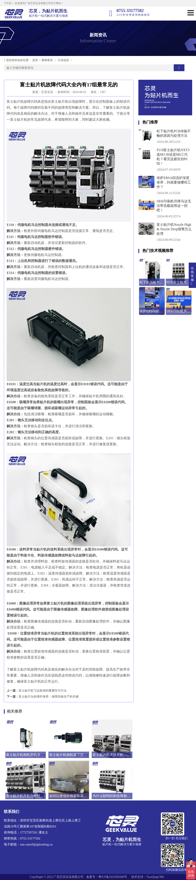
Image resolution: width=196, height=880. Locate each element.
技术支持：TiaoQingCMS (147, 876)
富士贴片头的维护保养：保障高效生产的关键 (49, 696)
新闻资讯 (47, 60)
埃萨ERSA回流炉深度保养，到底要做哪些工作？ (174, 182)
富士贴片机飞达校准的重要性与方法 (43, 690)
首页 (35, 60)
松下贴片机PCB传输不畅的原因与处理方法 (173, 133)
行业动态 (63, 60)
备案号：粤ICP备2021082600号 (106, 876)
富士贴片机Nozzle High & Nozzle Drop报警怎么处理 (174, 229)
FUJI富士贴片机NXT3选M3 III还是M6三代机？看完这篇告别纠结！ (173, 156)
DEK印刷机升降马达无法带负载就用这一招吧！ (174, 205)
